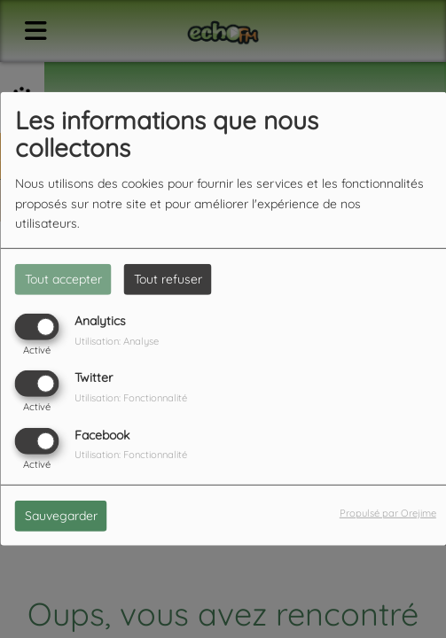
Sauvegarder (61, 515)
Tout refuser (168, 279)
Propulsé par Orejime (388, 512)
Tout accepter (63, 279)
